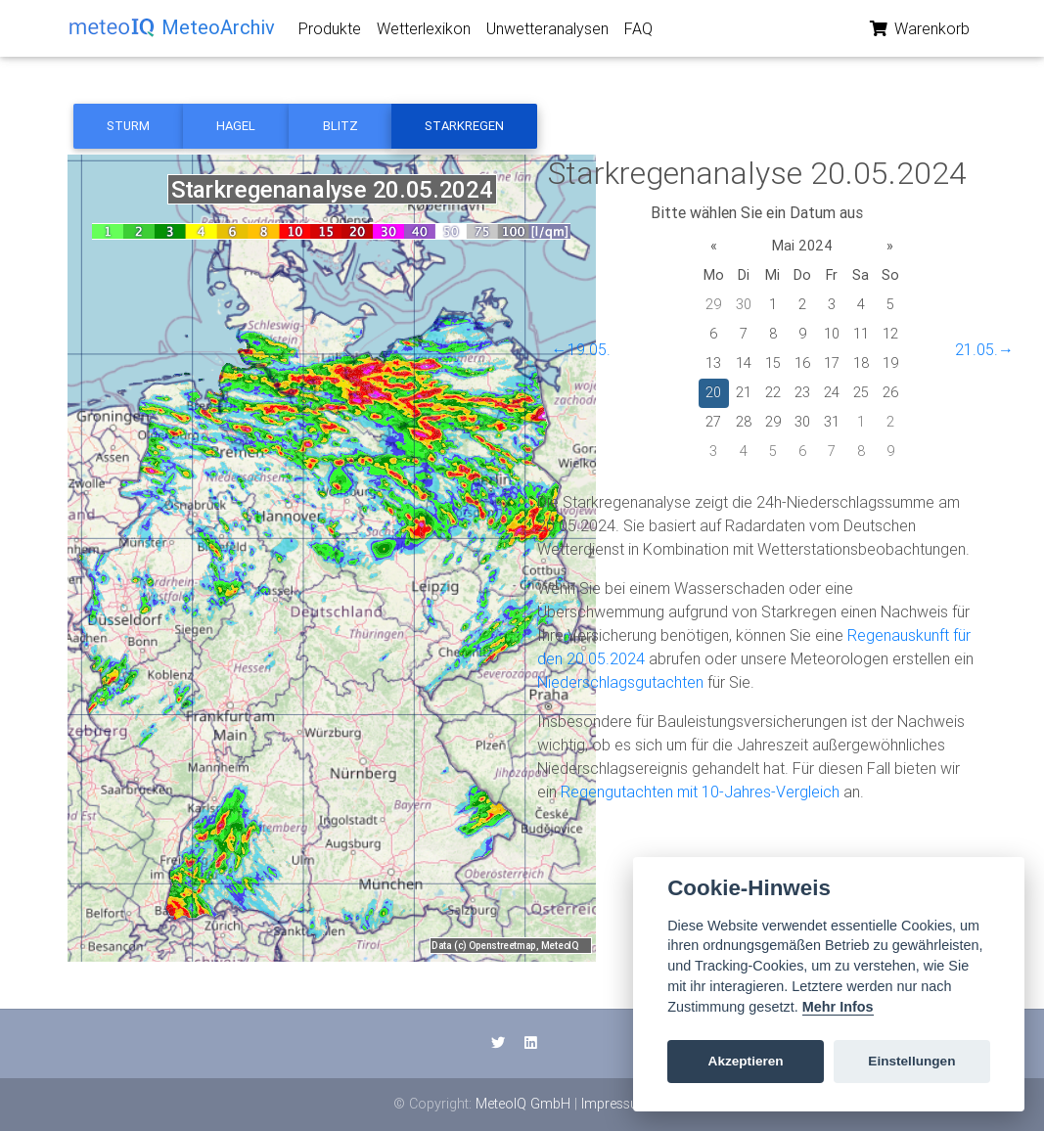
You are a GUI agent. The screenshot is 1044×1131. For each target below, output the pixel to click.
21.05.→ (984, 349)
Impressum (616, 1103)
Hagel (235, 125)
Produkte (329, 32)
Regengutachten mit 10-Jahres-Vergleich (700, 791)
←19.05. (581, 349)
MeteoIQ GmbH (523, 1103)
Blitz (340, 125)
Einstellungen (911, 1061)
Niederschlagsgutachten (620, 682)
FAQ (638, 32)
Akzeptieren (746, 1061)
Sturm (128, 125)
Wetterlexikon (424, 32)
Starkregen (464, 125)
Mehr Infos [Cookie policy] (838, 1007)
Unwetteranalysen (547, 32)
